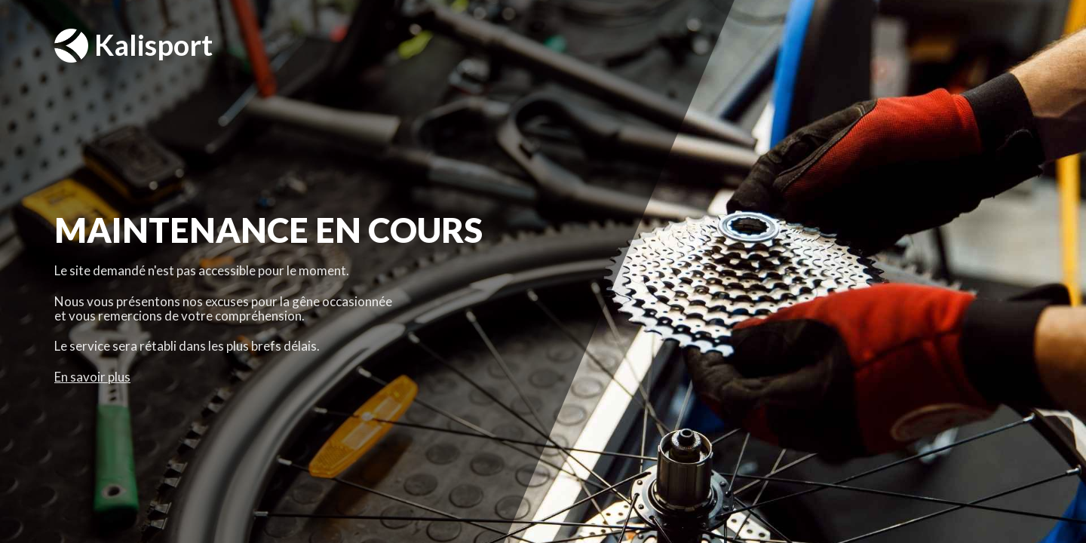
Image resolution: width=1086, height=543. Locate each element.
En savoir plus (92, 377)
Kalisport (133, 46)
